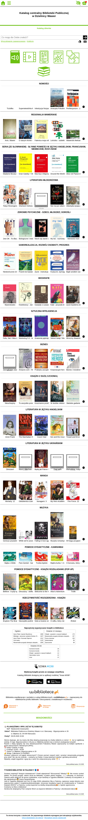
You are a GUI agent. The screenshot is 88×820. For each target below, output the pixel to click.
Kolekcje (30, 41)
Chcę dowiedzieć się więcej (32, 818)
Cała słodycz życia (34, 655)
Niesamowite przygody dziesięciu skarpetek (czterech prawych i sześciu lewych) (36, 642)
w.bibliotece (60, 697)
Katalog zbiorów (44, 28)
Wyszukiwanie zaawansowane (13, 41)
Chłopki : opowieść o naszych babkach (56, 634)
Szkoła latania (49, 640)
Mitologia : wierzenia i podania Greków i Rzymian (27, 636)
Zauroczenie (48, 642)
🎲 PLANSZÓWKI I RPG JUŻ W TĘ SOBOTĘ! (23, 727)
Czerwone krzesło (34, 649)
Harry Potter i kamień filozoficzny (22, 634)
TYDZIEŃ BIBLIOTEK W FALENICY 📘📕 (21, 770)
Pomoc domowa (49, 638)
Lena (30, 657)
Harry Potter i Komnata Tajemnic (22, 638)
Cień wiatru (16, 640)
